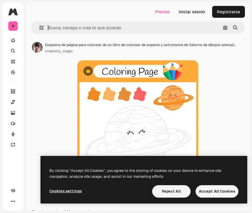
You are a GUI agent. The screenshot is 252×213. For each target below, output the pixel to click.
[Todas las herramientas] (13, 91)
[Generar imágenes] (13, 112)
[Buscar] (13, 51)
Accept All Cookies (217, 191)
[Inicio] (13, 40)
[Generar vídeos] (13, 123)
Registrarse (228, 11)
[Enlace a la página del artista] (37, 47)
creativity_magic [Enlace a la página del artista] (59, 51)
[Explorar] (13, 72)
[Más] (13, 201)
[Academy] (13, 190)
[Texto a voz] (13, 134)
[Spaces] (13, 102)
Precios (162, 11)
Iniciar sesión (192, 11)
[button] (39, 27)
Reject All (171, 191)
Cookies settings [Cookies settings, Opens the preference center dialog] (65, 190)
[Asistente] (13, 144)
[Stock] (13, 61)
